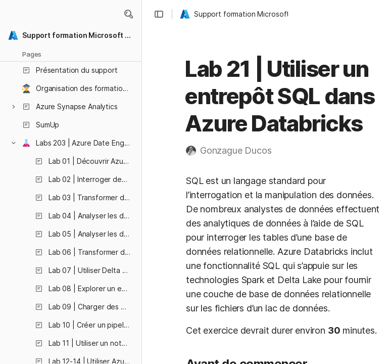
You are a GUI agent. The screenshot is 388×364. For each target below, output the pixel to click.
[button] (128, 14)
